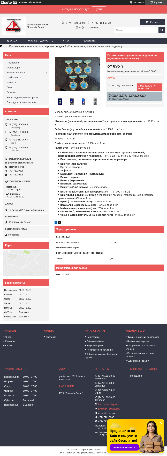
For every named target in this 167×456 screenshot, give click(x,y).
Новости (11, 82)
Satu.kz (98, 449)
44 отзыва (139, 2)
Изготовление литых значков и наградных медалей (37, 46)
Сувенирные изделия (138, 361)
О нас (66, 41)
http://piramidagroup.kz (20, 159)
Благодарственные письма (21, 102)
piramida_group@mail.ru (20, 162)
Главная (12, 41)
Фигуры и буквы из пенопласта (143, 337)
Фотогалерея (14, 67)
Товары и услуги (38, 41)
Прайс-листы (14, 77)
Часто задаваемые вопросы (22, 97)
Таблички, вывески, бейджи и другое (101, 356)
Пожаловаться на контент (94, 453)
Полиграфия (93, 337)
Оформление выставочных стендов (140, 347)
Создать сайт (25, 2)
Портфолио (13, 62)
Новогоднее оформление (100, 349)
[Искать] (161, 30)
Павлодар (51, 337)
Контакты (90, 41)
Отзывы (11, 92)
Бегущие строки (95, 345)
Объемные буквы (95, 341)
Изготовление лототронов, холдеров (140, 355)
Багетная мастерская (138, 341)
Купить (99, 9)
